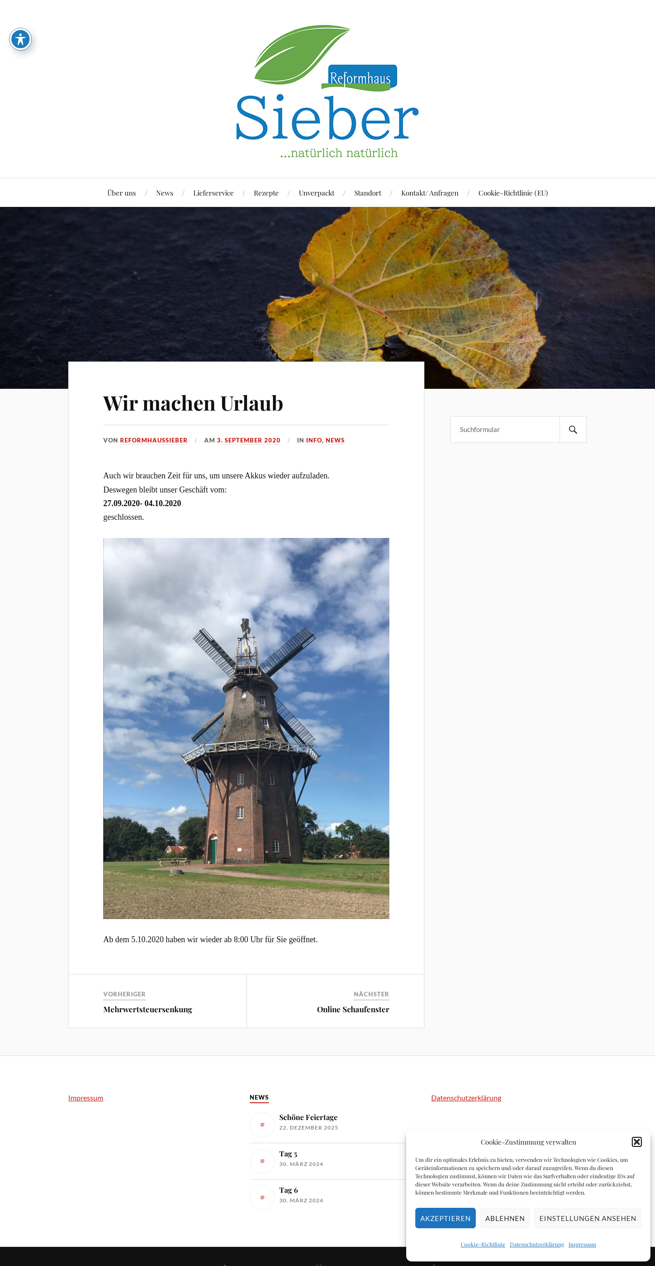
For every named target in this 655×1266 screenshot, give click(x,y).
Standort (367, 192)
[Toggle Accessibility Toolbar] (20, 21)
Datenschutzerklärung (537, 1244)
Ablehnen (505, 1218)
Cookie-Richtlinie (483, 1244)
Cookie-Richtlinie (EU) (513, 192)
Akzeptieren (445, 1218)
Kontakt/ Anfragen (429, 192)
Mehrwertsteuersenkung (147, 1009)
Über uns (121, 192)
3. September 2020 (249, 440)
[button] (636, 1141)
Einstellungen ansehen (587, 1218)
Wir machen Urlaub (193, 402)
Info (314, 440)
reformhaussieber (154, 440)
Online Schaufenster (353, 1009)
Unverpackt (316, 192)
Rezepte (266, 192)
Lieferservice (213, 192)
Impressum (582, 1244)
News (164, 192)
